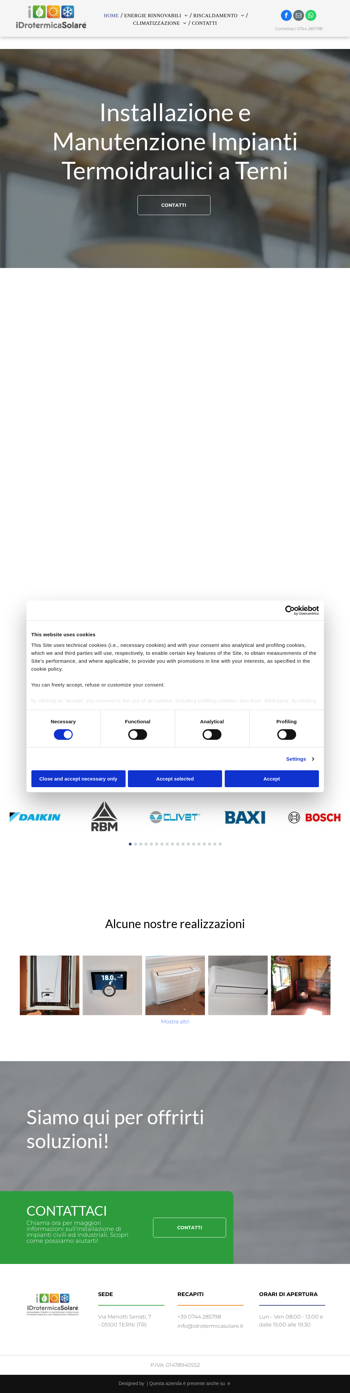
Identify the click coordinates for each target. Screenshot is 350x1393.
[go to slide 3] (140, 844)
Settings (296, 759)
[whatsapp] (310, 16)
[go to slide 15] (204, 844)
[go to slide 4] (146, 844)
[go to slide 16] (209, 844)
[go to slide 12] (188, 844)
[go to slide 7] (162, 844)
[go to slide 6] (156, 844)
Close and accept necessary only (78, 779)
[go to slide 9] (172, 844)
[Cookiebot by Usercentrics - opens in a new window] (290, 610)
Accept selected (175, 779)
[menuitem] (112, 16)
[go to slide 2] (135, 844)
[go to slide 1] (130, 844)
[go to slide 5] (151, 844)
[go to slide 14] (199, 844)
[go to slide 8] (167, 844)
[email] (298, 16)
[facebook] (286, 16)
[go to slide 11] (183, 844)
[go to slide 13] (193, 844)
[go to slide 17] (215, 844)
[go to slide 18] (220, 844)
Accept (271, 779)
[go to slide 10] (177, 844)
